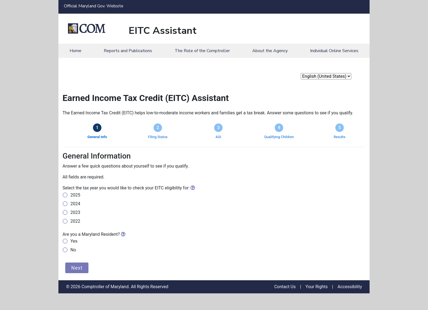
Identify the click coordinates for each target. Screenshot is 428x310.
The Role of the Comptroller (202, 51)
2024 (75, 203)
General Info (97, 137)
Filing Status (158, 137)
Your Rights (316, 287)
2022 (75, 221)
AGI (218, 137)
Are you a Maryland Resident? (94, 234)
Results (340, 137)
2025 (75, 195)
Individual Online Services (334, 51)
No (73, 249)
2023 (75, 212)
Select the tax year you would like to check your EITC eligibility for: (129, 187)
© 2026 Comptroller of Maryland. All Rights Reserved (117, 287)
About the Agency (270, 51)
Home (75, 51)
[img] (193, 188)
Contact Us (285, 287)
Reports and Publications (128, 51)
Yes (74, 241)
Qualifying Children (279, 137)
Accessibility (349, 287)
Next (77, 268)
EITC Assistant (163, 30)
